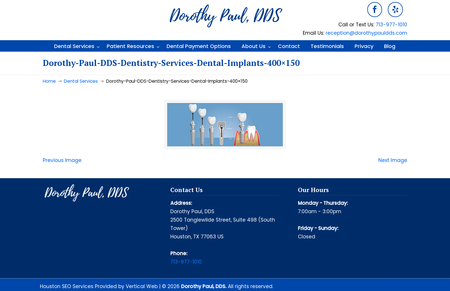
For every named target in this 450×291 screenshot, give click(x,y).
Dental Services (81, 81)
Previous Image (62, 160)
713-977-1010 (391, 24)
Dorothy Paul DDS (225, 16)
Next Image (392, 160)
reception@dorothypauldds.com (366, 33)
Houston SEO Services (67, 286)
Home (49, 81)
